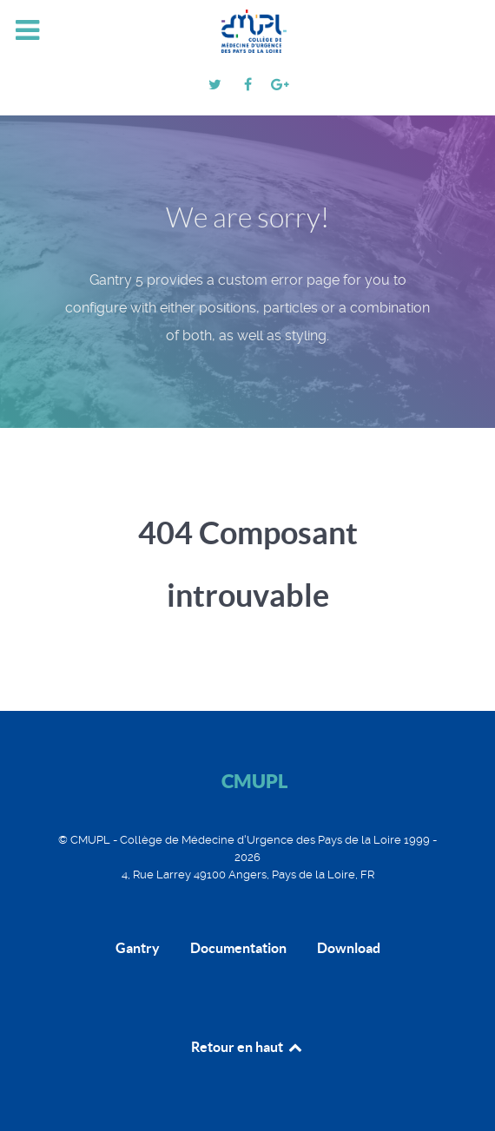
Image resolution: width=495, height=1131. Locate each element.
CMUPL (254, 781)
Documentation (238, 948)
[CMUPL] (247, 31)
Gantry (138, 948)
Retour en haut (247, 1047)
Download (348, 948)
